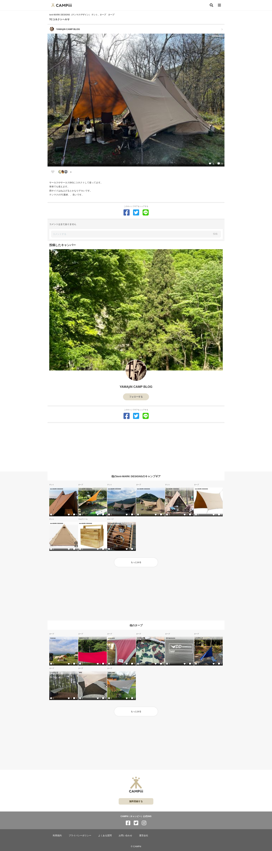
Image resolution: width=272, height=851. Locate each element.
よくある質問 (105, 835)
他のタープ (136, 625)
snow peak (111, 638)
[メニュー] (219, 5)
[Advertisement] (136, 447)
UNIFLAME (111, 672)
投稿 (215, 234)
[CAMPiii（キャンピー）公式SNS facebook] (128, 823)
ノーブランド (199, 638)
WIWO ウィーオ (83, 638)
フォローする (136, 396)
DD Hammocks (170, 638)
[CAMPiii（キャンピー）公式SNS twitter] (136, 823)
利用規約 (57, 835)
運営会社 (143, 835)
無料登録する (136, 801)
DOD (80, 672)
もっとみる (136, 562)
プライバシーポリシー (80, 835)
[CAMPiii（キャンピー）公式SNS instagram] (144, 823)
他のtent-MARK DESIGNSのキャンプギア (136, 476)
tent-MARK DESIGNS (56, 489)
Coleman (53, 638)
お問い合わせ (125, 835)
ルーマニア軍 (141, 638)
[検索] (211, 5)
